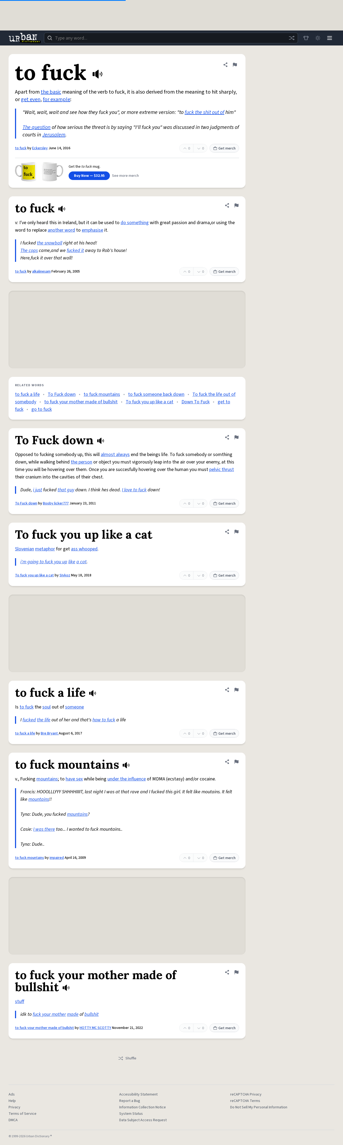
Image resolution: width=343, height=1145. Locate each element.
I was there (44, 829)
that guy (66, 490)
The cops (29, 250)
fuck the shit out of (204, 112)
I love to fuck (134, 490)
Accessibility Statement (138, 1094)
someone (74, 707)
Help (12, 1101)
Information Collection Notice (142, 1107)
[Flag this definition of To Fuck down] (236, 437)
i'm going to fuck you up (43, 561)
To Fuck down (62, 394)
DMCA (13, 1120)
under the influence (126, 779)
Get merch (224, 148)
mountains (47, 779)
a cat (81, 561)
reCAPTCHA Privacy (246, 1094)
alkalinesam (41, 271)
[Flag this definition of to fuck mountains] (236, 761)
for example (56, 99)
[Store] (306, 38)
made (73, 1014)
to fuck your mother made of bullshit (81, 402)
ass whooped (84, 549)
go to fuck (41, 409)
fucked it (75, 250)
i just (37, 490)
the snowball (49, 243)
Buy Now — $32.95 (89, 175)
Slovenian (24, 549)
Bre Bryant (50, 733)
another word (61, 230)
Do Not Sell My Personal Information (258, 1107)
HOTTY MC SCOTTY (95, 1028)
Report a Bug (129, 1101)
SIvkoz (64, 575)
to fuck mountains (102, 394)
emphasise (92, 230)
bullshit (91, 1014)
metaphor (45, 549)
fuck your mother (49, 1014)
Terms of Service (22, 1113)
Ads (12, 1094)
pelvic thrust (221, 469)
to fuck (21, 148)
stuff (19, 1001)
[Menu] (329, 38)
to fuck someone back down (156, 394)
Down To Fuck (195, 402)
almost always (115, 454)
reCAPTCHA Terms (245, 1101)
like (71, 561)
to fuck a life (27, 394)
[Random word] (291, 38)
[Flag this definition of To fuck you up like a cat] (236, 531)
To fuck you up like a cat (149, 402)
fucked (29, 720)
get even (30, 99)
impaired (57, 857)
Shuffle (127, 1058)
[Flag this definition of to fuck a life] (236, 690)
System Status (131, 1113)
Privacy (14, 1107)
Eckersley (40, 148)
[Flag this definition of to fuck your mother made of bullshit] (236, 972)
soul (46, 707)
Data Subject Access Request (143, 1120)
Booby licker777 (56, 503)
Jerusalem (53, 135)
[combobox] (171, 38)
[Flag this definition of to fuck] (234, 64)
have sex (74, 779)
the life (43, 720)
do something (135, 222)
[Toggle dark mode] (318, 38)
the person (81, 462)
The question (37, 127)
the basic (51, 92)
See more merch (125, 175)
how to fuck (103, 720)
